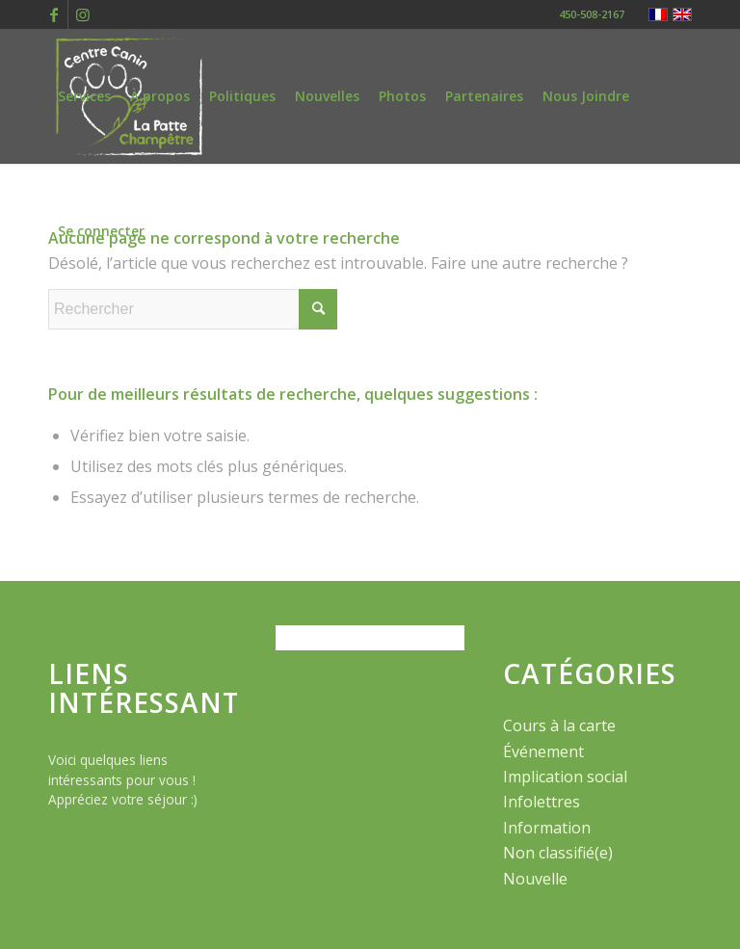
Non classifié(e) (558, 852)
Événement (543, 751)
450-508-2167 (591, 14)
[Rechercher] (192, 309)
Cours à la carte (559, 725)
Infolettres (541, 801)
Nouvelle (535, 878)
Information (547, 827)
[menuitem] (84, 96)
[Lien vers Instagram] (82, 14)
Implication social (565, 776)
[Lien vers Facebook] (53, 14)
